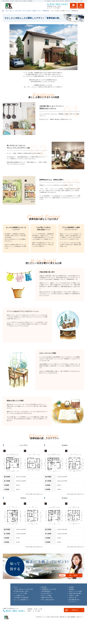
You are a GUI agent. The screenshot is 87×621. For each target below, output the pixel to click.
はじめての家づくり (37, 593)
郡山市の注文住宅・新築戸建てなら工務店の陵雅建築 (63, 616)
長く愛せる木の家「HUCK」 (11, 591)
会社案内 (62, 587)
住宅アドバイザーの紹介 (66, 591)
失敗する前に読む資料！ (66, 593)
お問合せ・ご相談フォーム (74, 610)
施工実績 (34, 587)
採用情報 (62, 589)
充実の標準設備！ (37, 591)
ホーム (6, 587)
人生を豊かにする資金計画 (11, 597)
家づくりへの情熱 (37, 595)
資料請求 (80, 5)
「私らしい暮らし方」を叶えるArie (13, 589)
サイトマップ (63, 601)
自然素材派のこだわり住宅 (39, 589)
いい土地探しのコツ (9, 595)
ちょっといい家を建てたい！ (11, 599)
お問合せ (73, 5)
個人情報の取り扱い (65, 599)
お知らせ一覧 (63, 597)
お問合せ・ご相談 (65, 595)
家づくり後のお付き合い (38, 599)
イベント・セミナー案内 (10, 593)
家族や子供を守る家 (37, 597)
